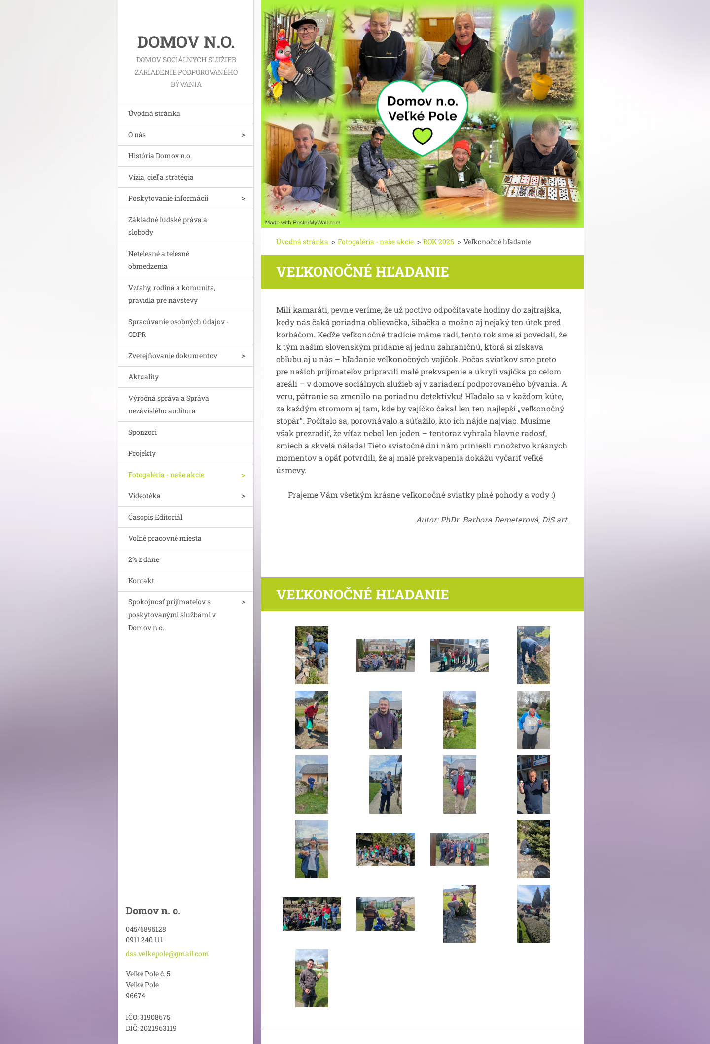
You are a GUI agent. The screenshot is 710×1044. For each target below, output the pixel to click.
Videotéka (144, 495)
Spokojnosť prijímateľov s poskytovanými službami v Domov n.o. (172, 614)
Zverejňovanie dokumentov (172, 355)
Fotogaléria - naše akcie (166, 474)
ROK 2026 (438, 241)
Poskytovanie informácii (168, 198)
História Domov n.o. (160, 155)
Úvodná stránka (154, 113)
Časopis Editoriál (155, 517)
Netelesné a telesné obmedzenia (158, 260)
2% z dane (143, 559)
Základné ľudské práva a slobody (167, 226)
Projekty (142, 453)
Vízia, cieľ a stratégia (161, 177)
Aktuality (143, 376)
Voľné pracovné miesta (165, 538)
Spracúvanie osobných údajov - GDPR (178, 328)
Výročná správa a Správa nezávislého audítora (168, 404)
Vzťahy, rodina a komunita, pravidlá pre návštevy (171, 294)
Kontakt (141, 580)
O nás (137, 134)
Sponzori (142, 432)
